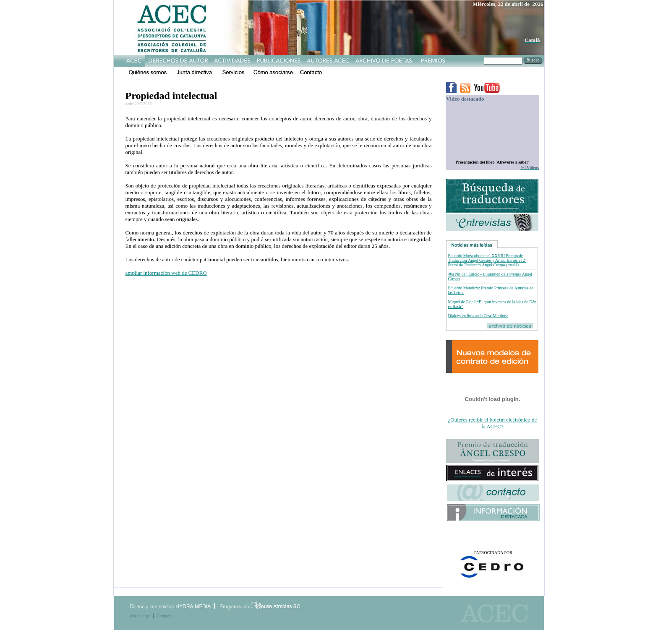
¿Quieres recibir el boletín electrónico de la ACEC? (492, 423)
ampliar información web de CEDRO (166, 273)
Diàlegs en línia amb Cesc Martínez (478, 315)
